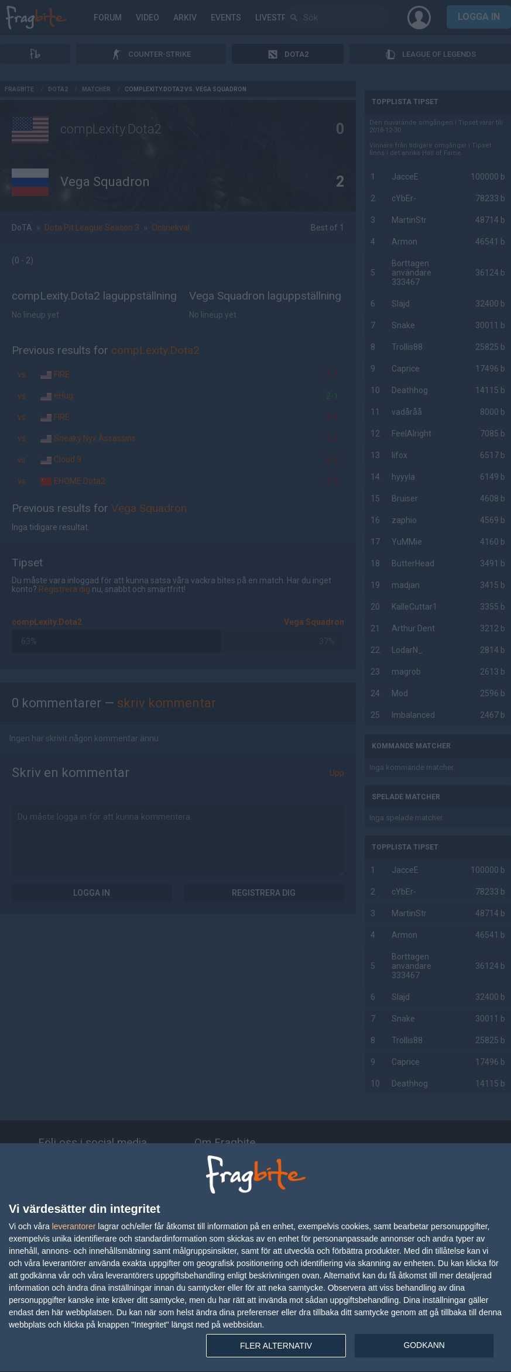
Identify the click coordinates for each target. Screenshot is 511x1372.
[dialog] (255, 1258)
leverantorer (74, 1226)
